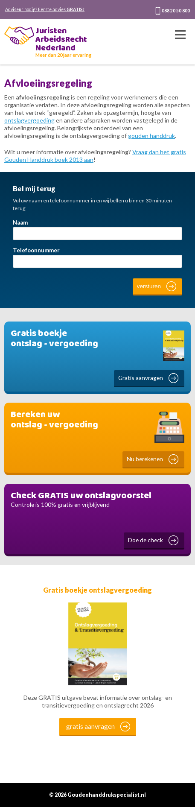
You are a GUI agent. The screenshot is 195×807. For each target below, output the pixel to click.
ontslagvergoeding (29, 120)
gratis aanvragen (90, 726)
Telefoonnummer (36, 250)
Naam (20, 222)
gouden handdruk (151, 135)
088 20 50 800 (176, 10)
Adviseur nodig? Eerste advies (44, 9)
